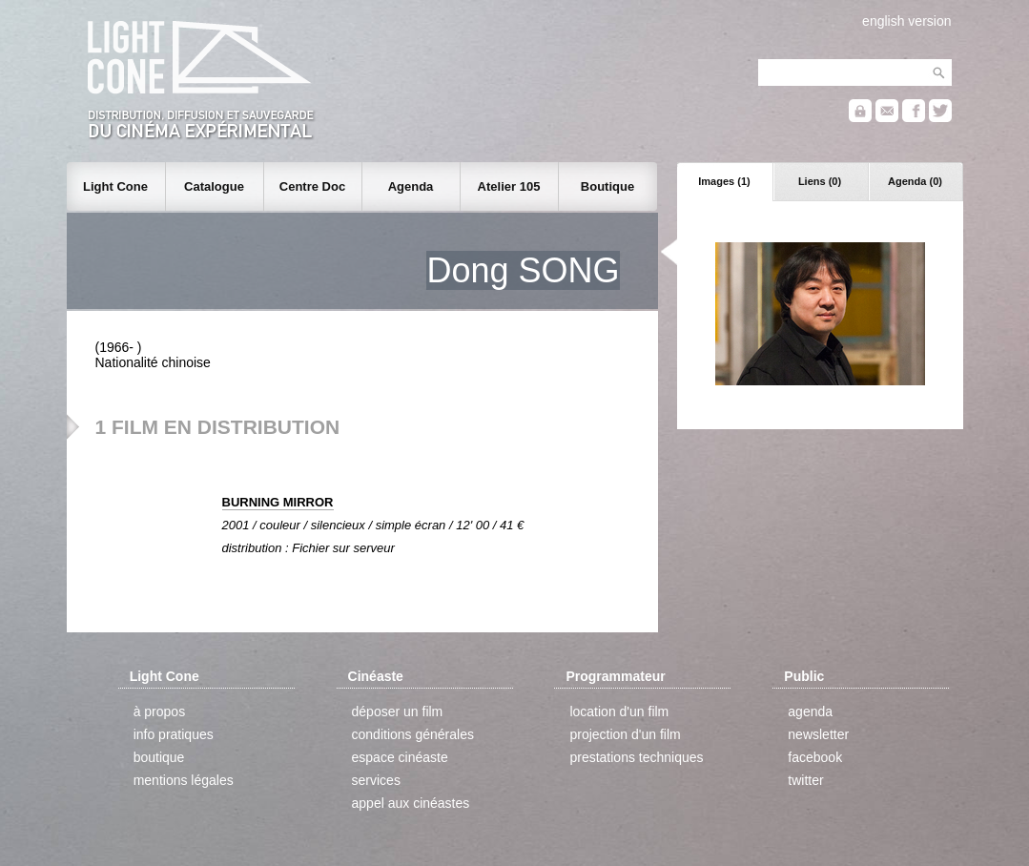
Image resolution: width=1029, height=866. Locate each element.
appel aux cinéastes (411, 803)
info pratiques (174, 734)
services (376, 780)
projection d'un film (624, 734)
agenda (810, 711)
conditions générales (413, 734)
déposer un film (397, 711)
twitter (805, 780)
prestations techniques (636, 757)
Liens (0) (819, 181)
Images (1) (724, 181)
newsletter (818, 734)
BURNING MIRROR (278, 502)
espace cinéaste (400, 757)
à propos (159, 711)
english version (906, 21)
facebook (815, 757)
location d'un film (619, 711)
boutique (159, 757)
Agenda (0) (915, 181)
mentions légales (184, 780)
